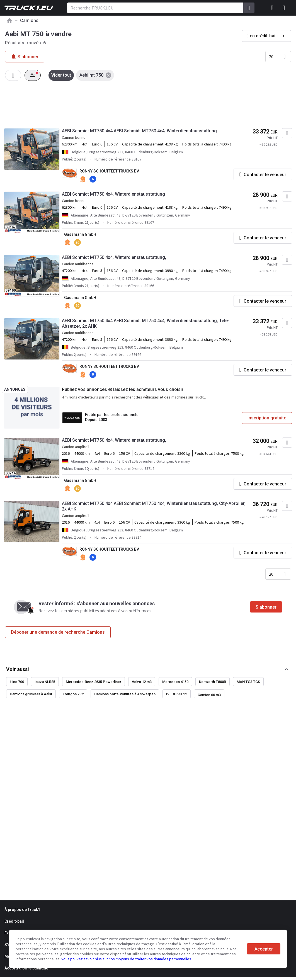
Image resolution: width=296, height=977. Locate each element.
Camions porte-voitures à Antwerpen (125, 694)
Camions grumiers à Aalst (31, 694)
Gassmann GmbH (80, 234)
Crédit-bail (14, 921)
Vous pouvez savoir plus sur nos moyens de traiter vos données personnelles (126, 958)
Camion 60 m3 (209, 695)
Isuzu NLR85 (45, 682)
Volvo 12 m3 (142, 682)
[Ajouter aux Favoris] (287, 133)
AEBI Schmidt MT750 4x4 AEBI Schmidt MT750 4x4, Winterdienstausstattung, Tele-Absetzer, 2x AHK (145, 323)
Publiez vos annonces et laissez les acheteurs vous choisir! (123, 389)
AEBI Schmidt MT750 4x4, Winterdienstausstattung (113, 194)
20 (271, 56)
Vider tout (61, 75)
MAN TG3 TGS (248, 682)
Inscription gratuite (267, 418)
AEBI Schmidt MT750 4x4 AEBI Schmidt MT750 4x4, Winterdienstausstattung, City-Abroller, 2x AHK (154, 506)
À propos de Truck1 (22, 909)
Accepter (263, 949)
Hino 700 (17, 682)
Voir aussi (17, 669)
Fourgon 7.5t (73, 694)
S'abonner (266, 607)
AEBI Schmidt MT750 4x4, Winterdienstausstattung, (114, 257)
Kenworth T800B (212, 682)
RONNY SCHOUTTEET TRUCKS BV (109, 171)
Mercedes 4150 (175, 682)
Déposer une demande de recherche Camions (58, 632)
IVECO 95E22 (176, 694)
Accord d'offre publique (26, 968)
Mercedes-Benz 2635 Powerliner (93, 682)
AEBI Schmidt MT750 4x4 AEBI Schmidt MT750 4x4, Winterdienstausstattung (139, 130)
